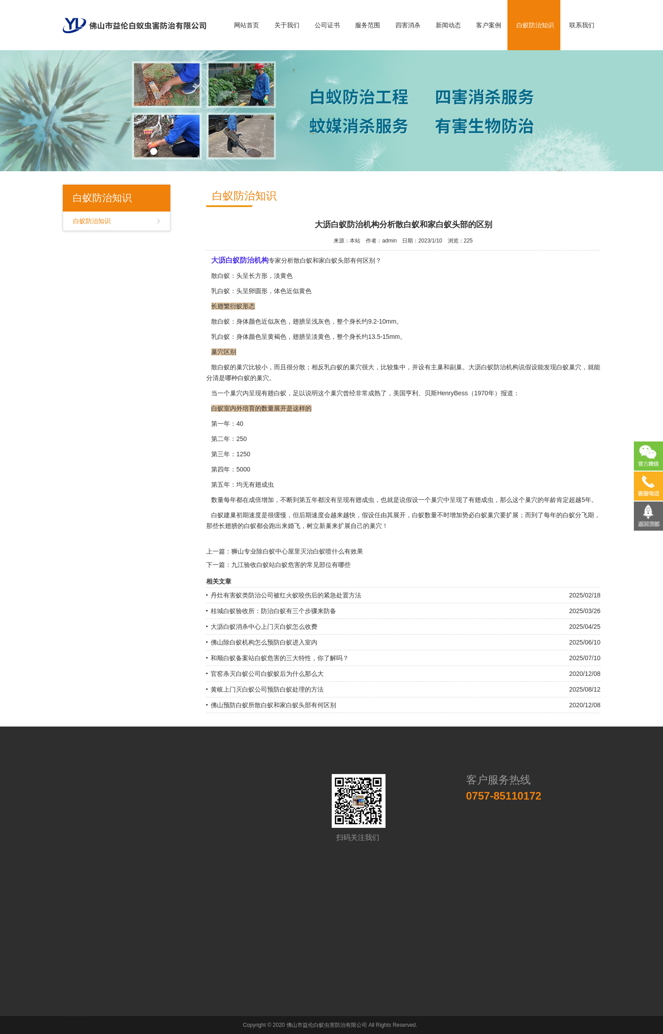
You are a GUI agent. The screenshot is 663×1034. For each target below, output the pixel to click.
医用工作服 (548, 1015)
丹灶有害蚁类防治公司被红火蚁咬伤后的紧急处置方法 (286, 595)
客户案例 (488, 25)
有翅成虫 (361, 499)
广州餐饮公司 (156, 1015)
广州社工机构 (238, 1015)
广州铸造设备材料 (327, 1015)
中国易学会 (88, 1024)
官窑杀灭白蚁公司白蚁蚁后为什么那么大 (267, 673)
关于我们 (286, 25)
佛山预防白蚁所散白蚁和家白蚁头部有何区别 (273, 705)
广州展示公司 (280, 1015)
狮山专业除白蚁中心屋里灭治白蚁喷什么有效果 (297, 551)
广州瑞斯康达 (198, 1015)
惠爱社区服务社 (378, 1015)
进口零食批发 (422, 1015)
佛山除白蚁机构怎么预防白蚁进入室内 (264, 642)
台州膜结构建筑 (507, 1015)
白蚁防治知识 (535, 25)
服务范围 (367, 25)
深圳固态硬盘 (463, 1015)
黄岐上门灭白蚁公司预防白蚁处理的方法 (267, 689)
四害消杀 (407, 25)
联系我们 (581, 25)
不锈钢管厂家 (86, 1015)
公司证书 (327, 25)
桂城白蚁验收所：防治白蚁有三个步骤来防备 (273, 610)
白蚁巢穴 (568, 367)
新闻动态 (448, 25)
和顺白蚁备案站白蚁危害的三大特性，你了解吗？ (280, 658)
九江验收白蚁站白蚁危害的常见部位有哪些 (291, 564)
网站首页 (246, 25)
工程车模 (121, 1015)
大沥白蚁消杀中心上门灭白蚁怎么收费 (264, 626)
